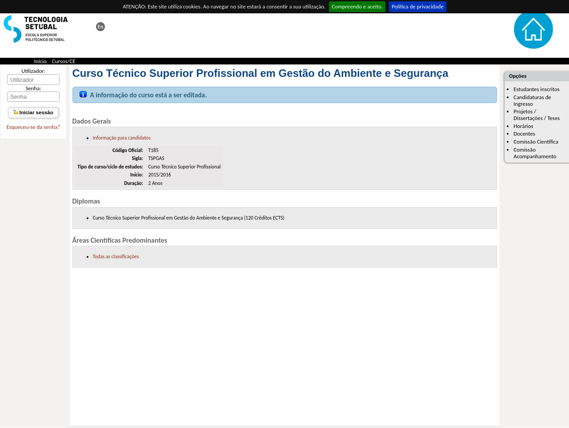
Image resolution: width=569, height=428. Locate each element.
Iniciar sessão (33, 112)
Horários (523, 126)
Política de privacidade (418, 6)
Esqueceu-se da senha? (33, 127)
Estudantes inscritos (536, 89)
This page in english (100, 26)
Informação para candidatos (122, 138)
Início (40, 61)
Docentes (524, 133)
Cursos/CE (64, 61)
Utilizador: (33, 71)
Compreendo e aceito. (357, 6)
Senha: (33, 88)
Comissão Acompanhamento (534, 153)
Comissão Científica (535, 141)
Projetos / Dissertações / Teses (536, 114)
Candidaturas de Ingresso (532, 100)
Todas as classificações (116, 256)
